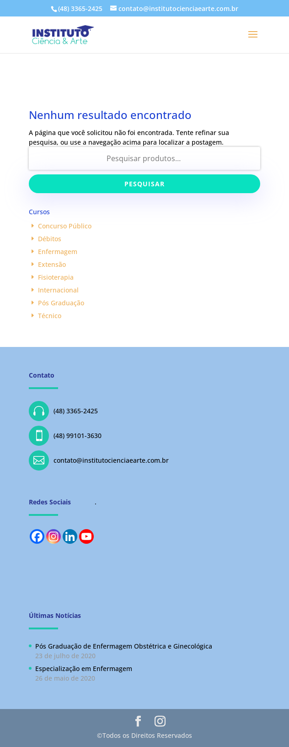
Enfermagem (57, 251)
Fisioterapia (56, 277)
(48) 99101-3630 (65, 436)
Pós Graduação (61, 302)
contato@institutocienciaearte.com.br (99, 460)
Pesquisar (144, 183)
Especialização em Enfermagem (83, 668)
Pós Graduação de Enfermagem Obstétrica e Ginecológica (123, 646)
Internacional (58, 290)
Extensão (52, 264)
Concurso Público (64, 226)
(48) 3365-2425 (63, 411)
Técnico (49, 315)
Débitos (49, 238)
